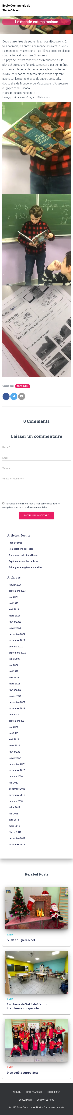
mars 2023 (14, 615)
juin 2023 (13, 597)
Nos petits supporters (22, 1072)
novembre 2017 (17, 844)
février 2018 (15, 832)
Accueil (17, 1092)
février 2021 (15, 751)
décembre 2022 (17, 634)
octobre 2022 (16, 646)
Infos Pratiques (34, 1092)
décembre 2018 (17, 789)
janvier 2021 (15, 758)
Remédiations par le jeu (21, 549)
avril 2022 (14, 677)
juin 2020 (13, 782)
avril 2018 (14, 819)
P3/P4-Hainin (22, 386)
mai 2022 (13, 671)
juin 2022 (13, 665)
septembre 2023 (17, 591)
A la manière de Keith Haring (23, 555)
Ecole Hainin (25, 1100)
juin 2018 (13, 813)
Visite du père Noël (21, 940)
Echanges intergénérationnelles (25, 567)
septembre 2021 (17, 721)
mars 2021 (14, 745)
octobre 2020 (16, 776)
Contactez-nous (45, 1100)
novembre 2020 (17, 770)
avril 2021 (14, 739)
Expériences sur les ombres (23, 561)
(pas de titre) (15, 542)
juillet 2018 (14, 807)
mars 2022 (14, 683)
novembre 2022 (17, 640)
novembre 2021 (17, 708)
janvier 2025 (15, 584)
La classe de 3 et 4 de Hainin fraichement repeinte (27, 1006)
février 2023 (15, 621)
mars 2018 (14, 826)
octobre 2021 (16, 714)
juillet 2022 (14, 659)
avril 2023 (14, 609)
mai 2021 (13, 733)
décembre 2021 (17, 702)
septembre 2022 (17, 652)
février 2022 (15, 690)
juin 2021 (13, 727)
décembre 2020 (17, 764)
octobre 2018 (16, 801)
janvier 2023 (15, 628)
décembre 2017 (17, 838)
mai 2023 (13, 603)
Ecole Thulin (54, 1092)
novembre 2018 (17, 795)
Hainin (10, 935)
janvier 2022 (15, 696)
